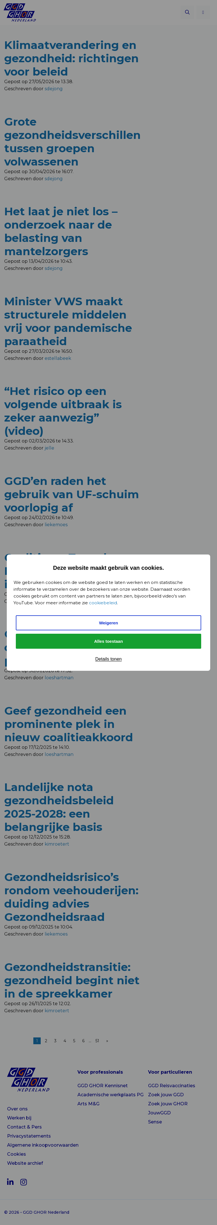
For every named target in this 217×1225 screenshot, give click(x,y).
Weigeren (108, 622)
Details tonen (108, 659)
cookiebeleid (103, 602)
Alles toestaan (108, 641)
